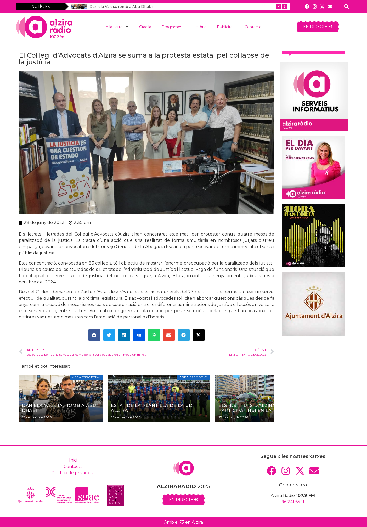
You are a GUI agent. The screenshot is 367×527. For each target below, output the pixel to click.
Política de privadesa (73, 472)
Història (199, 27)
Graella (145, 27)
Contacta (253, 27)
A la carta (117, 27)
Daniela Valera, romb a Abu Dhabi (113, 6)
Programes (172, 27)
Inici (73, 460)
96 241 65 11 (292, 501)
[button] (94, 335)
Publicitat (225, 27)
